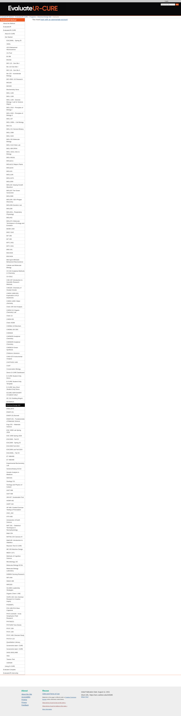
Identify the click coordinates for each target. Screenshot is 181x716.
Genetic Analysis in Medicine (12, 473)
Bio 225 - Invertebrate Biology (13, 75)
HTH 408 (9, 516)
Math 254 (9, 533)
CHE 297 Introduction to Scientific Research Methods (14, 282)
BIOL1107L (10, 178)
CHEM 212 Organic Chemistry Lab (12, 311)
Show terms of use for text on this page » (54, 702)
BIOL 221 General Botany (15, 129)
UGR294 (9, 663)
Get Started (8, 37)
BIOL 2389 (10, 132)
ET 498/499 (10, 456)
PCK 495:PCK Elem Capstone (13, 609)
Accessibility (26, 697)
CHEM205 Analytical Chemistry (13, 337)
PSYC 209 (9, 628)
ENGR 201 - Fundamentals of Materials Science (15, 420)
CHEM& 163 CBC (12, 329)
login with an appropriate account (54, 20)
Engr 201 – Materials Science (13, 426)
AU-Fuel (9, 53)
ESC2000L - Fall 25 (13, 453)
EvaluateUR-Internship (10, 673)
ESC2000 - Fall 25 (12, 439)
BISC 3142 (10, 232)
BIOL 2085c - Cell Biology (15, 122)
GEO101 (9, 478)
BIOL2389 (9, 196)
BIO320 (9, 86)
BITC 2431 (10, 242)
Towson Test (10, 659)
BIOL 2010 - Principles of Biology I (14, 109)
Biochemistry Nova (12, 89)
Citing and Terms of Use (51, 694)
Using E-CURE (10, 666)
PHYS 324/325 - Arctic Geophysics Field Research (13, 616)
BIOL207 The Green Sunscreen (13, 192)
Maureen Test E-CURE (14, 546)
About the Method (9, 23)
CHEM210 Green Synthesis (12, 349)
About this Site (27, 694)
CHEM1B (9, 333)
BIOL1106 (9, 174)
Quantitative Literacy (13, 642)
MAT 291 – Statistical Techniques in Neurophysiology (13, 528)
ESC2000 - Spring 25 (13, 443)
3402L (8, 44)
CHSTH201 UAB (12, 362)
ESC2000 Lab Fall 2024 (14, 449)
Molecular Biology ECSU (14, 565)
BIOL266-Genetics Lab (14, 205)
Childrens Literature (13, 353)
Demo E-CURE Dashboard (15, 372)
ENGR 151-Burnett (12, 415)
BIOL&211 (9, 161)
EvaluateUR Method (7, 17)
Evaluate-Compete (9, 669)
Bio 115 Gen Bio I (12, 67)
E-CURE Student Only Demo (13, 377)
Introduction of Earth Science (13, 521)
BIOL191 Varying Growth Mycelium (14, 186)
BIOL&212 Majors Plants (14, 164)
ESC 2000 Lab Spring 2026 (13, 431)
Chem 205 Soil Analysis (14, 307)
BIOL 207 (9, 119)
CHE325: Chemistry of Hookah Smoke (13, 289)
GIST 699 (9, 490)
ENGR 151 (10, 412)
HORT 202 (10, 504)
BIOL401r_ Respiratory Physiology (14, 213)
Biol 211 (9, 126)
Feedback (25, 705)
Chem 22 (9, 316)
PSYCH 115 (10, 639)
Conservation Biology (13, 369)
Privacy (24, 702)
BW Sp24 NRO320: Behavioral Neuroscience (14, 261)
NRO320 (9, 584)
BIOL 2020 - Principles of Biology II (14, 114)
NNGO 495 (10, 581)
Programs (33, 17)
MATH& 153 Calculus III (14, 537)
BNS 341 (9, 249)
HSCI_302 (9, 513)
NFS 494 (9, 577)
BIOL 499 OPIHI (11, 148)
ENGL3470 (10, 409)
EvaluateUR (7, 27)
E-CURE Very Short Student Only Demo (13, 388)
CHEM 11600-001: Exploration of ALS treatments (12, 295)
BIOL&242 (9, 168)
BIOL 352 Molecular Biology (13, 140)
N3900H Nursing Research (15, 574)
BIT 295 (9, 236)
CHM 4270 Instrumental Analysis (14, 358)
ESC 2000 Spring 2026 (14, 436)
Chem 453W (10, 323)
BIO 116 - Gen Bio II (13, 70)
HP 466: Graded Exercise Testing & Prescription (14, 509)
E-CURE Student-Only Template (13, 383)
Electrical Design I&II (44, 17)
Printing (24, 700)
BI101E (8, 60)
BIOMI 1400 (10, 229)
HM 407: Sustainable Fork (15, 497)
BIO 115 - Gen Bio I (13, 63)
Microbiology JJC (12, 562)
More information (47, 709)
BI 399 (8, 56)
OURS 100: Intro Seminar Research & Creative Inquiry (15, 599)
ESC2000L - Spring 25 (13, 40)
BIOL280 (9, 208)
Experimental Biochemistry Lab (15, 464)
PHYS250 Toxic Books (13, 625)
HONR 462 (10, 500)
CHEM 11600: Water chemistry (13, 302)
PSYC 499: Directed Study (15, 635)
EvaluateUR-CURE (21, 17)
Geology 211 (10, 481)
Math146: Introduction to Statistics (14, 541)
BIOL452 (9, 217)
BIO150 (9, 82)
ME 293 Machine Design (14, 549)
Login (166, 1)
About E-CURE (10, 34)
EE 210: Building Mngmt (14, 398)
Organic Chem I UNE (13, 593)
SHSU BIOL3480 (12, 652)
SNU (8, 656)
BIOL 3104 (10, 136)
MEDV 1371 (10, 553)
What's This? (84, 697)
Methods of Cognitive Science (13, 557)
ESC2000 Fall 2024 (12, 446)
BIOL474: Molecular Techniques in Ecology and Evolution (15, 223)
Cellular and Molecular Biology (13, 266)
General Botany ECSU (13, 469)
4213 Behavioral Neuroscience (11, 49)
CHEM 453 (10, 319)
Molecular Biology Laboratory (12, 570)
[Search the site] (168, 4)
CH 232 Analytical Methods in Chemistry (15, 272)
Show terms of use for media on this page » (54, 706)
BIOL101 (9, 171)
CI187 (8, 366)
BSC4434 (9, 253)
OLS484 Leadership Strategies (13, 589)
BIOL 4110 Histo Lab (13, 145)
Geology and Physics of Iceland (14, 486)
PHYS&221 (10, 621)
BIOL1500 (9, 181)
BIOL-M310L (10, 157)
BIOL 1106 (10, 93)
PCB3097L (10, 605)
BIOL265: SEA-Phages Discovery (14, 201)
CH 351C (9, 276)
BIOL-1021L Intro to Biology (13, 153)
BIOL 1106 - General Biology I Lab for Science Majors (14, 102)
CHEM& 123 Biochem (13, 326)
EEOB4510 (10, 402)
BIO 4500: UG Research (14, 79)
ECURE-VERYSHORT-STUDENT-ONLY (14, 394)
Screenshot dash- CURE (14, 645)
